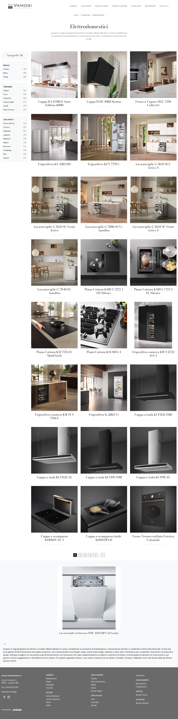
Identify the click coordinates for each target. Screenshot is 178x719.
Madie (93, 685)
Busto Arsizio (8, 124)
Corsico (6, 127)
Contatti (164, 6)
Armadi (94, 705)
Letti (93, 699)
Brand (48, 682)
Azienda (73, 6)
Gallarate (7, 131)
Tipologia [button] (7, 86)
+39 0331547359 (11, 687)
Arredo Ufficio (141, 695)
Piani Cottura (8, 110)
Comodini (95, 702)
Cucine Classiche (53, 699)
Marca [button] (6, 65)
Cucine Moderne (52, 696)
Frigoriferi (7, 98)
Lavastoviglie (8, 102)
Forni (5, 94)
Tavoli (48, 702)
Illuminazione (141, 684)
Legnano (6, 135)
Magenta (7, 139)
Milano (6, 143)
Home (76, 15)
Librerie (94, 679)
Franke (6, 69)
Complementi (85, 15)
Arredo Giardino (142, 703)
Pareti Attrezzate (98, 682)
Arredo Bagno (96, 691)
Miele (5, 73)
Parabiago (7, 150)
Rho (5, 154)
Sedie (48, 705)
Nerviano (7, 147)
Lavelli (5, 106)
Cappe (6, 91)
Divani (93, 688)
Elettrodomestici (98, 15)
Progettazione (119, 6)
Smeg (5, 77)
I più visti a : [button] (8, 119)
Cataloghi (136, 6)
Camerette (140, 675)
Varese (6, 158)
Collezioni (86, 6)
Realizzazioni (101, 6)
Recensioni (150, 6)
